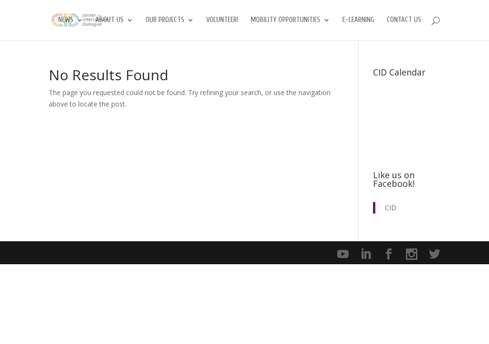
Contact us (404, 20)
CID (390, 207)
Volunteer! (222, 20)
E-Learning (358, 20)
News (66, 20)
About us (110, 20)
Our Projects (165, 20)
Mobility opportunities (285, 20)
